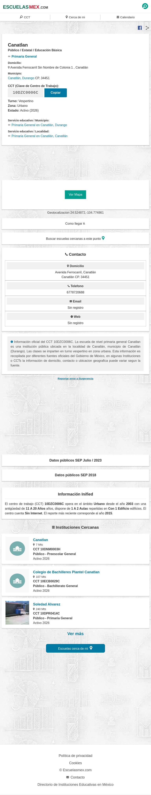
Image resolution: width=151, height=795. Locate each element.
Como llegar (75, 223)
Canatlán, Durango (21, 78)
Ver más (75, 633)
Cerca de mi (75, 17)
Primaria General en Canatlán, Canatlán (37, 136)
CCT (25, 17)
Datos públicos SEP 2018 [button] (75, 475)
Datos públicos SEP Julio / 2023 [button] (75, 460)
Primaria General (22, 56)
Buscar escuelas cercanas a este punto (75, 238)
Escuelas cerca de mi (75, 648)
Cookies (75, 763)
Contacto (75, 777)
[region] (75, 160)
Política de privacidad (75, 756)
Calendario (126, 17)
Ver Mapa (75, 194)
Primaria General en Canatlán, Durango (37, 125)
